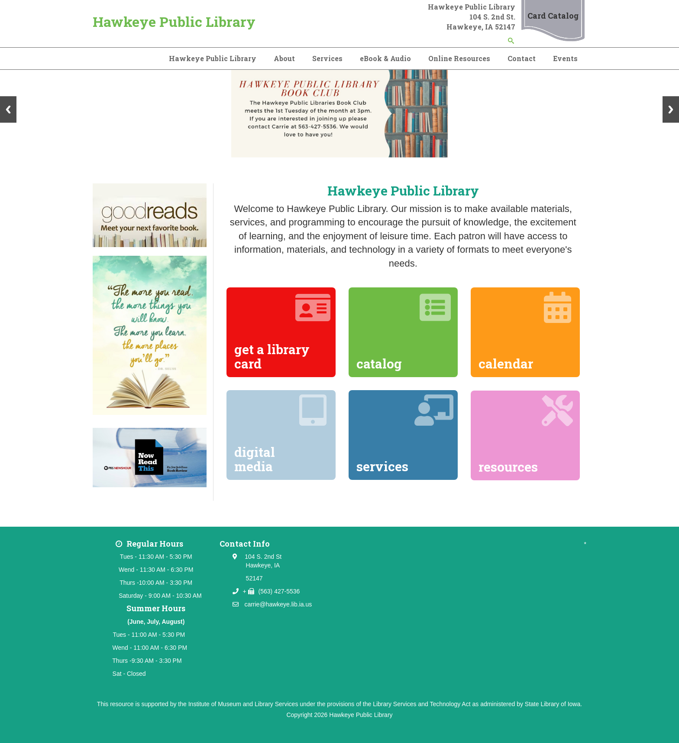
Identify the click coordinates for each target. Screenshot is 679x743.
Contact (522, 58)
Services (327, 58)
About (284, 58)
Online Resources (459, 58)
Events (565, 58)
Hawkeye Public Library (174, 21)
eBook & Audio (385, 58)
